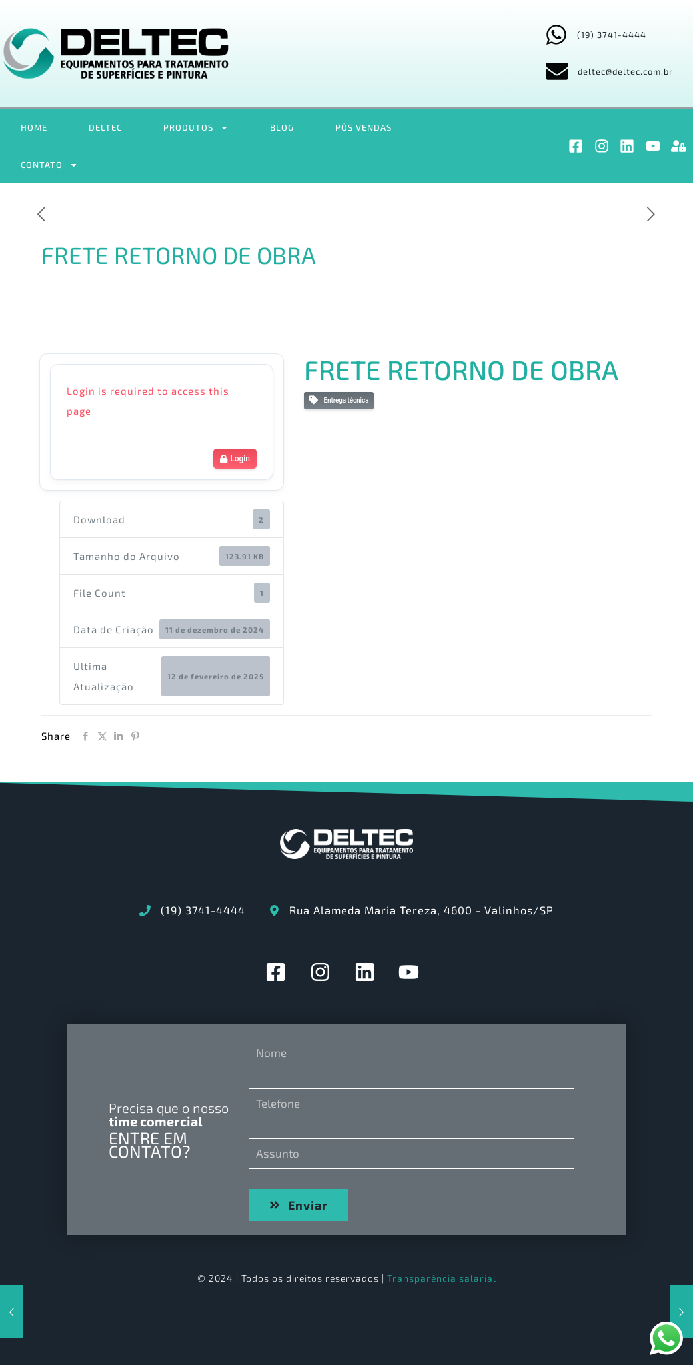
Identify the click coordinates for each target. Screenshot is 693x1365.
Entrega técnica (339, 400)
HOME (34, 127)
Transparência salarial (441, 1278)
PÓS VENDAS (363, 127)
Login (235, 458)
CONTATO (49, 165)
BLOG (282, 127)
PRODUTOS (196, 128)
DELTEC (105, 127)
